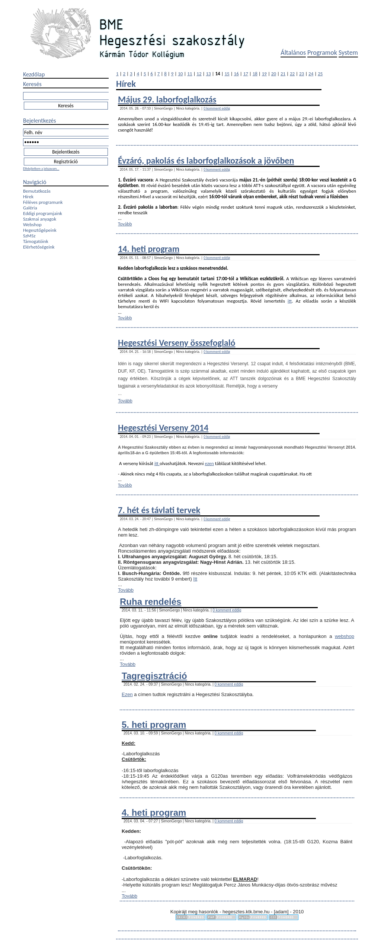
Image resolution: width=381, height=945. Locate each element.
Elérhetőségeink (38, 247)
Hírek (28, 196)
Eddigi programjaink (42, 213)
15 (227, 73)
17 (245, 73)
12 (198, 73)
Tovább (125, 224)
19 (264, 73)
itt (290, 301)
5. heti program (154, 725)
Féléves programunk (43, 202)
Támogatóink (35, 241)
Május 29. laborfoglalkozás (167, 99)
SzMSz (29, 235)
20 (273, 73)
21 (283, 73)
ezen (209, 463)
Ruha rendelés (150, 602)
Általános (293, 52)
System (348, 52)
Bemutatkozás (37, 191)
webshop (344, 636)
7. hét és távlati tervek (159, 510)
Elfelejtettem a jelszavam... (41, 169)
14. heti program (148, 248)
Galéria (30, 208)
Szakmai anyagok (39, 219)
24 (310, 73)
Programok (322, 52)
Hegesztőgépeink (40, 230)
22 (292, 73)
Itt (195, 579)
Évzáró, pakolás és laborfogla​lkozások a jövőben (206, 160)
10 (180, 73)
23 (301, 73)
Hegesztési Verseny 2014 (163, 427)
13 (208, 73)
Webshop (32, 224)
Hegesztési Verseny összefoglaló (176, 342)
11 (189, 73)
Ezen (127, 694)
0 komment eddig (217, 108)
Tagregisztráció (154, 676)
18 (255, 73)
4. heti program (154, 812)
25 (320, 73)
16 (236, 73)
